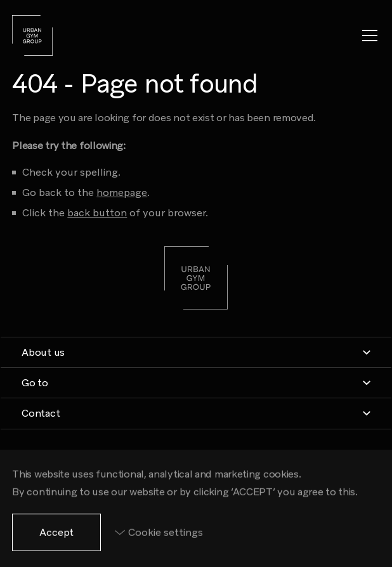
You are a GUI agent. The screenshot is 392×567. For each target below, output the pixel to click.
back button (97, 212)
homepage (121, 192)
